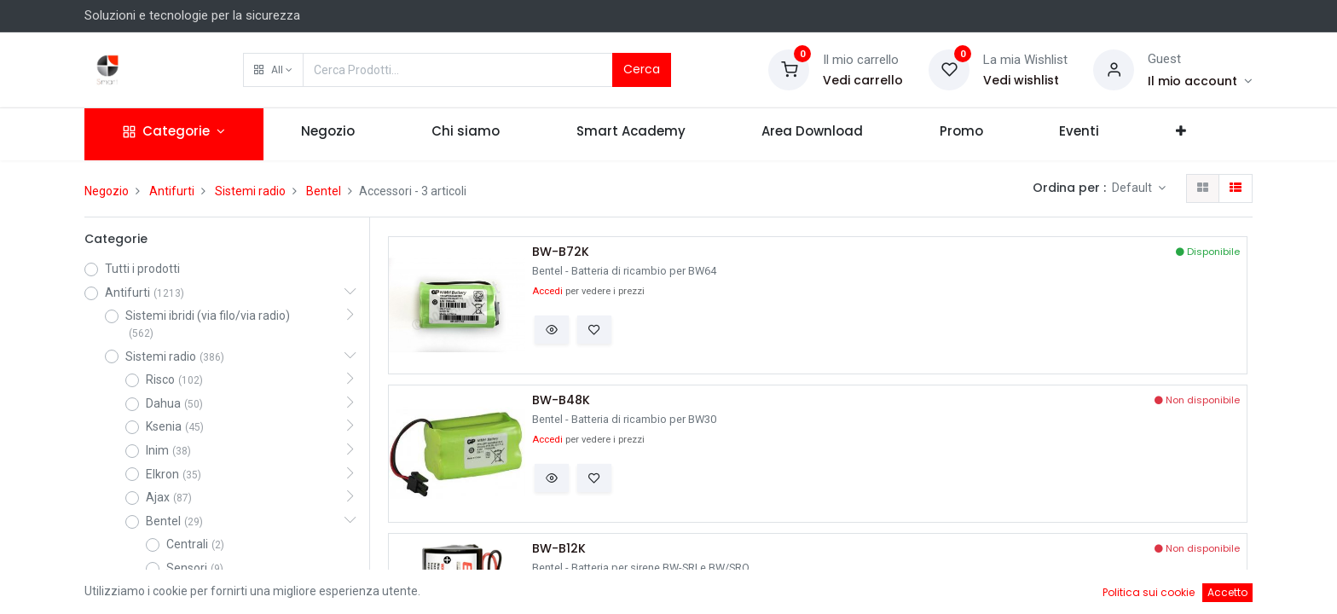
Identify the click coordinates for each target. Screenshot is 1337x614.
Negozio (106, 191)
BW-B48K (561, 400)
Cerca (641, 69)
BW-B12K (559, 549)
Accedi (547, 291)
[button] (273, 70)
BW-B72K (560, 252)
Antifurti (171, 191)
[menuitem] (329, 134)
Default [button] (1133, 187)
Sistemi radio (250, 191)
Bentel (323, 191)
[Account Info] (1200, 81)
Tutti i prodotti (142, 268)
